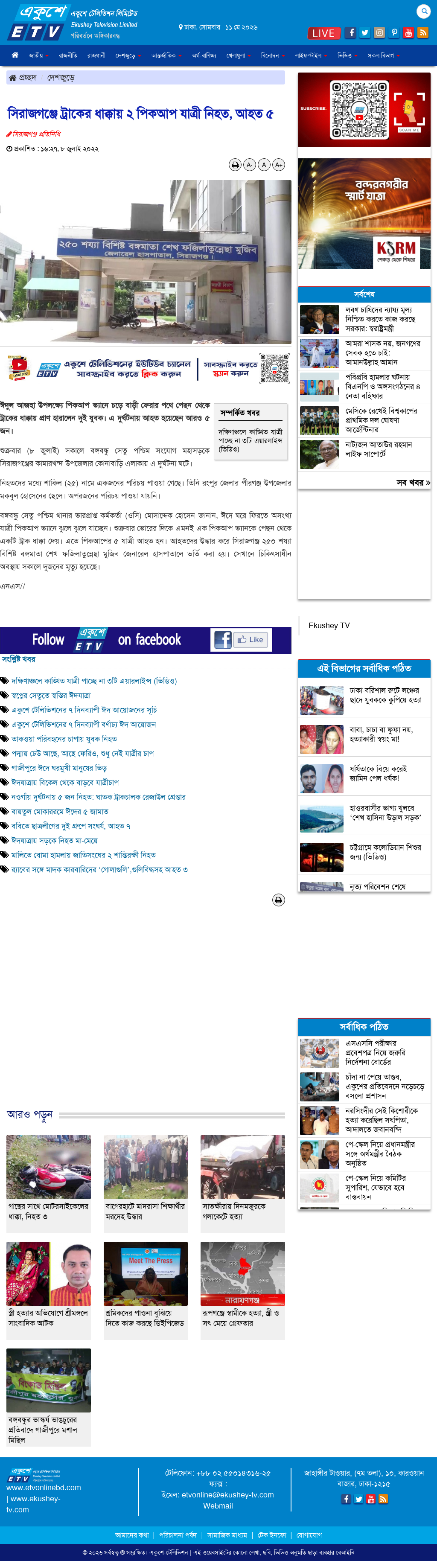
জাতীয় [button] (39, 55)
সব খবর (414, 482)
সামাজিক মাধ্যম (227, 1535)
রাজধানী (96, 55)
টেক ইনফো (273, 1535)
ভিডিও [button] (348, 55)
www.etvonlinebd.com (43, 1487)
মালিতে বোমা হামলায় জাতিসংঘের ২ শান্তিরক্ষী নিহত (84, 855)
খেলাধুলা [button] (239, 55)
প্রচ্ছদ (22, 77)
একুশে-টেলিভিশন (168, 1552)
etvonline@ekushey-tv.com (228, 1495)
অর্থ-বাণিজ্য (204, 55)
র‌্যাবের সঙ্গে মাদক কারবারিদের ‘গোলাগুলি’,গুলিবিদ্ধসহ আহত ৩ (100, 870)
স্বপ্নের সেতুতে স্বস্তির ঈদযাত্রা (51, 695)
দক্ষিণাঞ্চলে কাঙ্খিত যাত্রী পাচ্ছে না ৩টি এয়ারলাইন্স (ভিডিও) (250, 441)
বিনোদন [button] (273, 55)
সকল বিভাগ (384, 55)
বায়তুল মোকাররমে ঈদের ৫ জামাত (60, 812)
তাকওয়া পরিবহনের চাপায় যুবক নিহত (64, 739)
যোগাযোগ (309, 1535)
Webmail (218, 1506)
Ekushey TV (329, 625)
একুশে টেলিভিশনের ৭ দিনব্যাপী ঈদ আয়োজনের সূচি (84, 710)
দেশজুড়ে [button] (128, 55)
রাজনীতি (68, 55)
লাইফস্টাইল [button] (311, 55)
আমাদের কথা (133, 1535)
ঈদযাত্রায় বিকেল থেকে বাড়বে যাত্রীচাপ (65, 783)
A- (250, 165)
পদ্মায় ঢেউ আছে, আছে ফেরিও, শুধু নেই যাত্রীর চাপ (83, 753)
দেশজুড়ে (61, 77)
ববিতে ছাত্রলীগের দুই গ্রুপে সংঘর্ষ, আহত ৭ (71, 826)
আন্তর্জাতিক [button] (166, 55)
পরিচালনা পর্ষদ (178, 1535)
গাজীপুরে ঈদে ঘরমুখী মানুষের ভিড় (59, 768)
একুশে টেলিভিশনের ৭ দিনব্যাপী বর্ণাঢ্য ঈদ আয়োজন (84, 724)
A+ (279, 165)
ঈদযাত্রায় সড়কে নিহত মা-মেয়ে (55, 841)
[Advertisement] (145, 1016)
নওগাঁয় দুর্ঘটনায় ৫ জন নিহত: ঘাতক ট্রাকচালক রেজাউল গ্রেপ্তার (99, 797)
